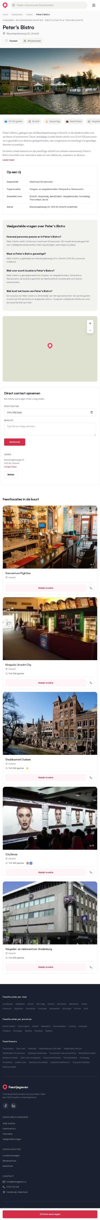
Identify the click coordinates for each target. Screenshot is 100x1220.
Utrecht (29, 14)
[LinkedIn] (13, 1106)
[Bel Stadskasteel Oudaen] (91, 777)
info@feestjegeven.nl (16, 1181)
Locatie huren (20, 1062)
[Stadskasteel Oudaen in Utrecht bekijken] (50, 723)
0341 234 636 (13, 1186)
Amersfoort (30, 1008)
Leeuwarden (54, 1008)
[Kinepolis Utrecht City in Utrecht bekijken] (50, 628)
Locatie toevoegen (11, 1155)
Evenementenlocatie (52, 1057)
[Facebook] (6, 1106)
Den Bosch (62, 1004)
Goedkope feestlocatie (37, 1053)
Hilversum (7, 1008)
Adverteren (8, 1166)
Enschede (42, 1008)
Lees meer (8, 159)
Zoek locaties (9, 1123)
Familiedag (84, 1057)
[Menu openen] (93, 5)
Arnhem (51, 1004)
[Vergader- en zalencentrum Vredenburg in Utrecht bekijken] (50, 912)
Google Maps (10, 466)
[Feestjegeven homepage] (5, 5)
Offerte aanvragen (50, 1214)
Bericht (9, 420)
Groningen (66, 1008)
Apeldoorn (18, 1008)
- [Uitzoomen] (90, 330)
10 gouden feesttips (81, 1062)
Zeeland (48, 1031)
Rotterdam (20, 1004)
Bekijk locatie (45, 588)
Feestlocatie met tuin (73, 1048)
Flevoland (38, 1031)
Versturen (14, 442)
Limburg (72, 1026)
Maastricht (74, 1004)
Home (5, 14)
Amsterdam (8, 1004)
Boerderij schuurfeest (38, 1062)
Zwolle (84, 1004)
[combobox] (49, 5)
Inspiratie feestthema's (60, 1062)
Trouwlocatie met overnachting (62, 1053)
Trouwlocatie (8, 1048)
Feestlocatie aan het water (50, 1048)
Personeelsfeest (70, 1057)
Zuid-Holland (23, 1026)
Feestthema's (9, 1128)
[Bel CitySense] (91, 872)
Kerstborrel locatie (10, 1057)
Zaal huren (20, 1048)
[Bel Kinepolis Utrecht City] (91, 682)
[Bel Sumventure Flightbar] (91, 588)
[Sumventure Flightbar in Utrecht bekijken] (50, 537)
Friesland (6, 1031)
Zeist (86, 1008)
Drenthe (28, 1031)
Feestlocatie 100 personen (14, 1053)
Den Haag (40, 1004)
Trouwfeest (7, 1062)
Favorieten (8, 1134)
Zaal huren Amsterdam (30, 1057)
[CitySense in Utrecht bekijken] (50, 818)
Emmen (77, 1008)
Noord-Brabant (59, 1026)
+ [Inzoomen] (90, 323)
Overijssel (83, 1026)
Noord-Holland (9, 1026)
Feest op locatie (9, 1067)
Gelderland (45, 1026)
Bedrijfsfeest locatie (87, 1053)
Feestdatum (11, 406)
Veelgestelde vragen (12, 1139)
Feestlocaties (17, 14)
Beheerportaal (9, 1160)
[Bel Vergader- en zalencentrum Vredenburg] (91, 967)
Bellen (11, 474)
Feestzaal (32, 1048)
